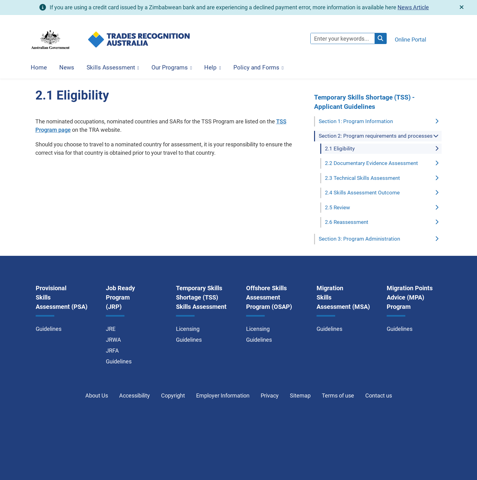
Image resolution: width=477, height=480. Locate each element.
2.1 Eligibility (340, 148)
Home (39, 67)
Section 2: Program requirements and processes (376, 136)
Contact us (378, 395)
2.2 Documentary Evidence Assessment (371, 163)
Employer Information (223, 395)
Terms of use (338, 395)
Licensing (188, 329)
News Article (413, 7)
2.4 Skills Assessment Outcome (362, 192)
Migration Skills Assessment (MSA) (343, 297)
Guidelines (48, 329)
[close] (461, 7)
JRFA (112, 350)
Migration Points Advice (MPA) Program (410, 297)
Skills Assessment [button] (111, 67)
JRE (110, 329)
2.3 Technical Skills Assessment (362, 178)
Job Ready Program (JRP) (120, 297)
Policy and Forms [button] (256, 67)
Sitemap (300, 395)
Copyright (173, 395)
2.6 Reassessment (346, 222)
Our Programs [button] (169, 67)
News (66, 67)
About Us (96, 395)
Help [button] (210, 67)
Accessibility (134, 395)
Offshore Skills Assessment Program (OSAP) (269, 297)
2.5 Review (337, 207)
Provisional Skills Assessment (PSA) (62, 297)
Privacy (270, 395)
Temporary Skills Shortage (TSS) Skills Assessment (201, 297)
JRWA (113, 339)
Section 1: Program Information (356, 121)
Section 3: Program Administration (359, 239)
